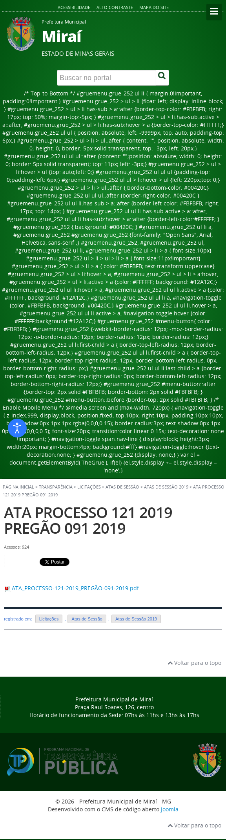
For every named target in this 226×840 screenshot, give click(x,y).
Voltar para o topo (194, 662)
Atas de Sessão (86, 619)
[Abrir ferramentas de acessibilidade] (17, 428)
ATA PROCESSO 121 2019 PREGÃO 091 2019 (88, 520)
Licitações (49, 619)
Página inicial (18, 487)
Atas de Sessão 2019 (166, 487)
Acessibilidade (74, 7)
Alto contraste (115, 7)
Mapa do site (154, 7)
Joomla (170, 809)
